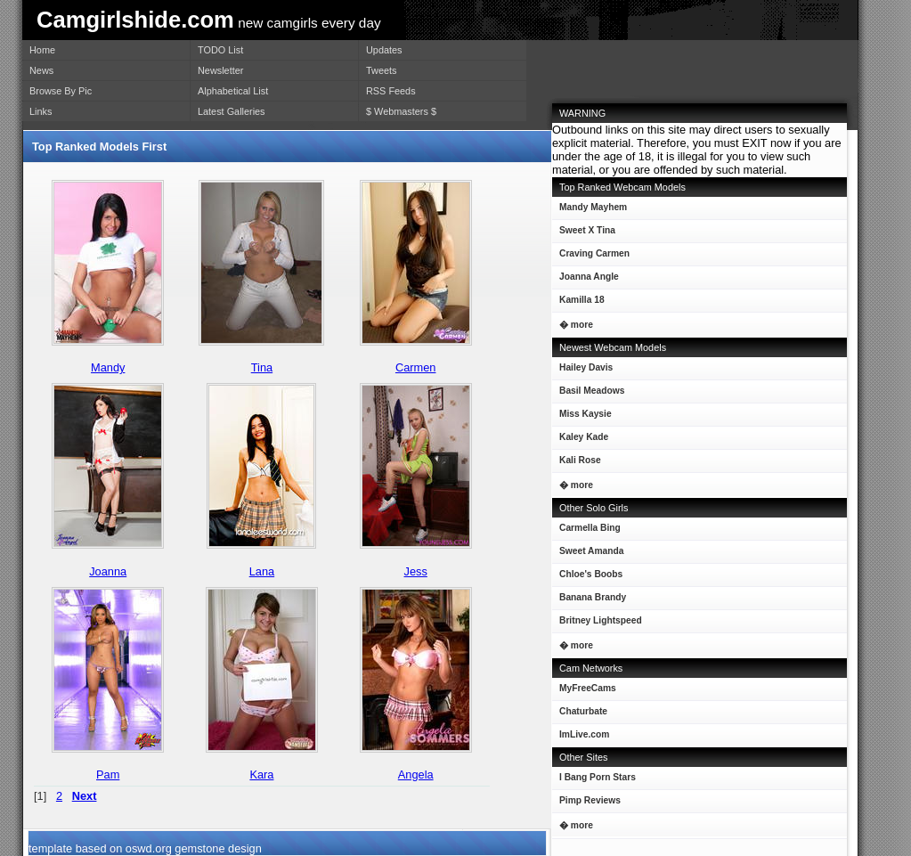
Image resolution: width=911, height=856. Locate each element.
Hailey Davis (582, 371)
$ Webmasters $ (401, 111)
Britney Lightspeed (597, 624)
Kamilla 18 (578, 303)
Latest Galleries (231, 111)
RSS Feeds (391, 91)
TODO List (220, 50)
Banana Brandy (589, 600)
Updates (384, 50)
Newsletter (220, 70)
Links (40, 111)
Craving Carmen (591, 257)
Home (42, 50)
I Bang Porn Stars (597, 777)
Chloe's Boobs (587, 577)
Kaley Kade (580, 440)
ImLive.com (584, 734)
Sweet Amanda (587, 554)
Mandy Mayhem (589, 210)
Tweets (381, 70)
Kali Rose (576, 463)
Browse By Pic (60, 91)
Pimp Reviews (590, 800)
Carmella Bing (586, 531)
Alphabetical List (233, 91)
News (41, 70)
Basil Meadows (588, 394)
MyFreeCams (587, 688)
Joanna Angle (585, 280)
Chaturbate (583, 711)
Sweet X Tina (583, 233)
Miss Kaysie (582, 417)
